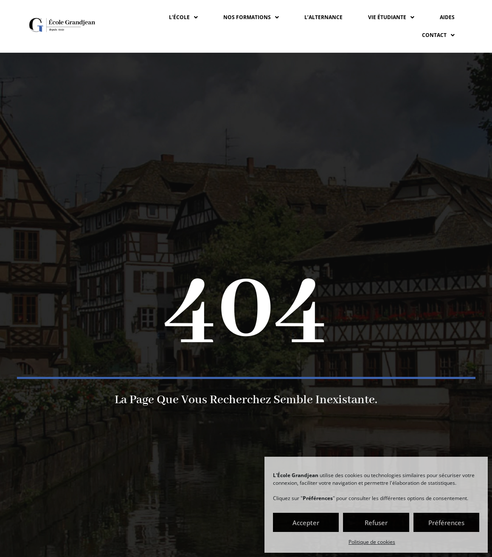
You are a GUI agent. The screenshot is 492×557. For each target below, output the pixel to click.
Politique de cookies (372, 542)
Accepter (305, 522)
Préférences (446, 522)
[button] (183, 17)
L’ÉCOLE (183, 17)
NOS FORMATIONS (251, 17)
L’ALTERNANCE (323, 17)
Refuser (376, 522)
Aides (447, 17)
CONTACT (438, 35)
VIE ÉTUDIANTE (391, 17)
